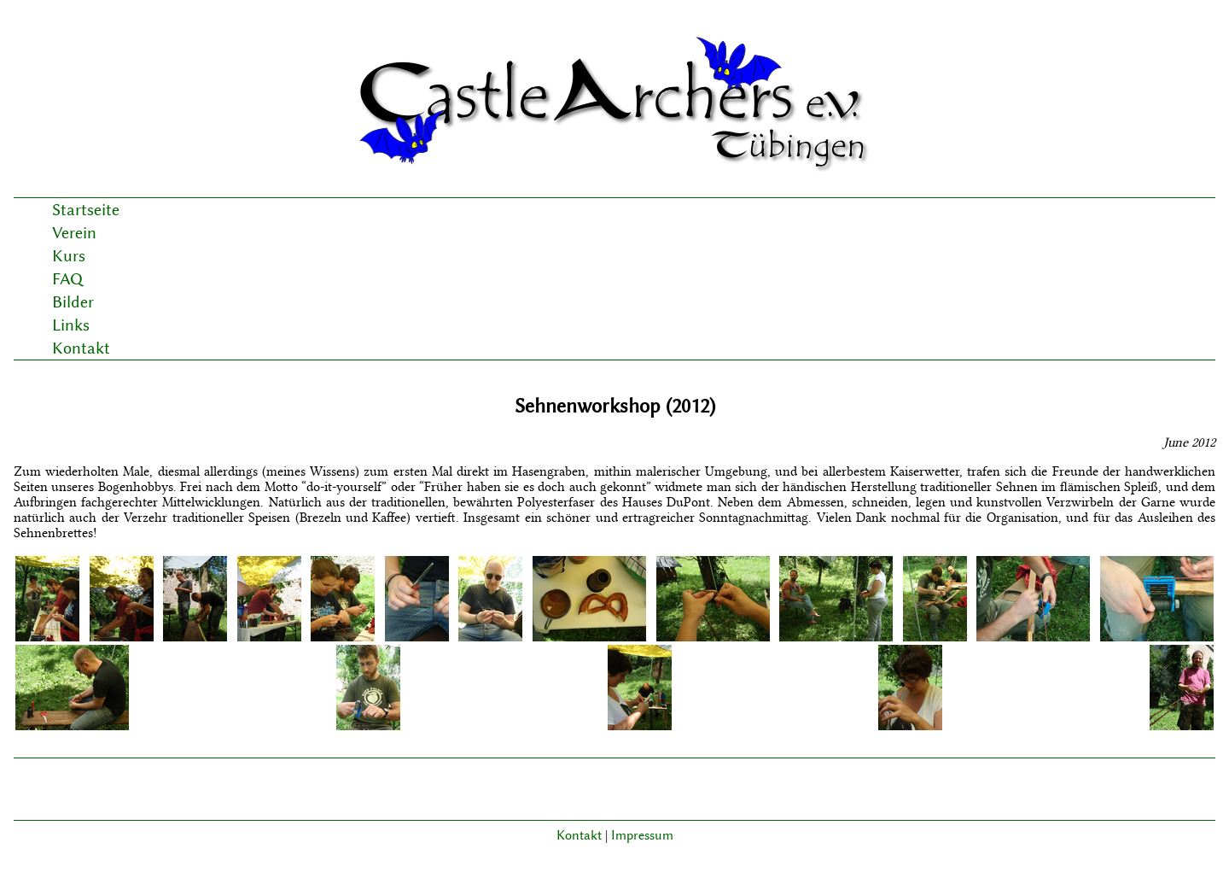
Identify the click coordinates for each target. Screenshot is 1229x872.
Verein (74, 233)
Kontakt (81, 348)
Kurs (68, 256)
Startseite (85, 209)
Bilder (73, 302)
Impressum (642, 835)
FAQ (67, 279)
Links (71, 325)
